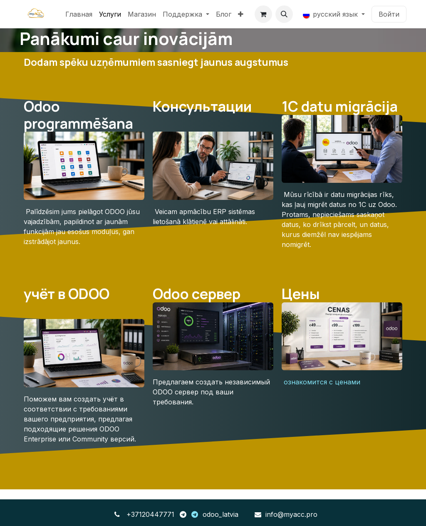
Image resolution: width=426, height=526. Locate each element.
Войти (389, 14)
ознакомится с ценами (322, 382)
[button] (284, 14)
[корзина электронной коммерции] (263, 14)
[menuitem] (79, 14)
